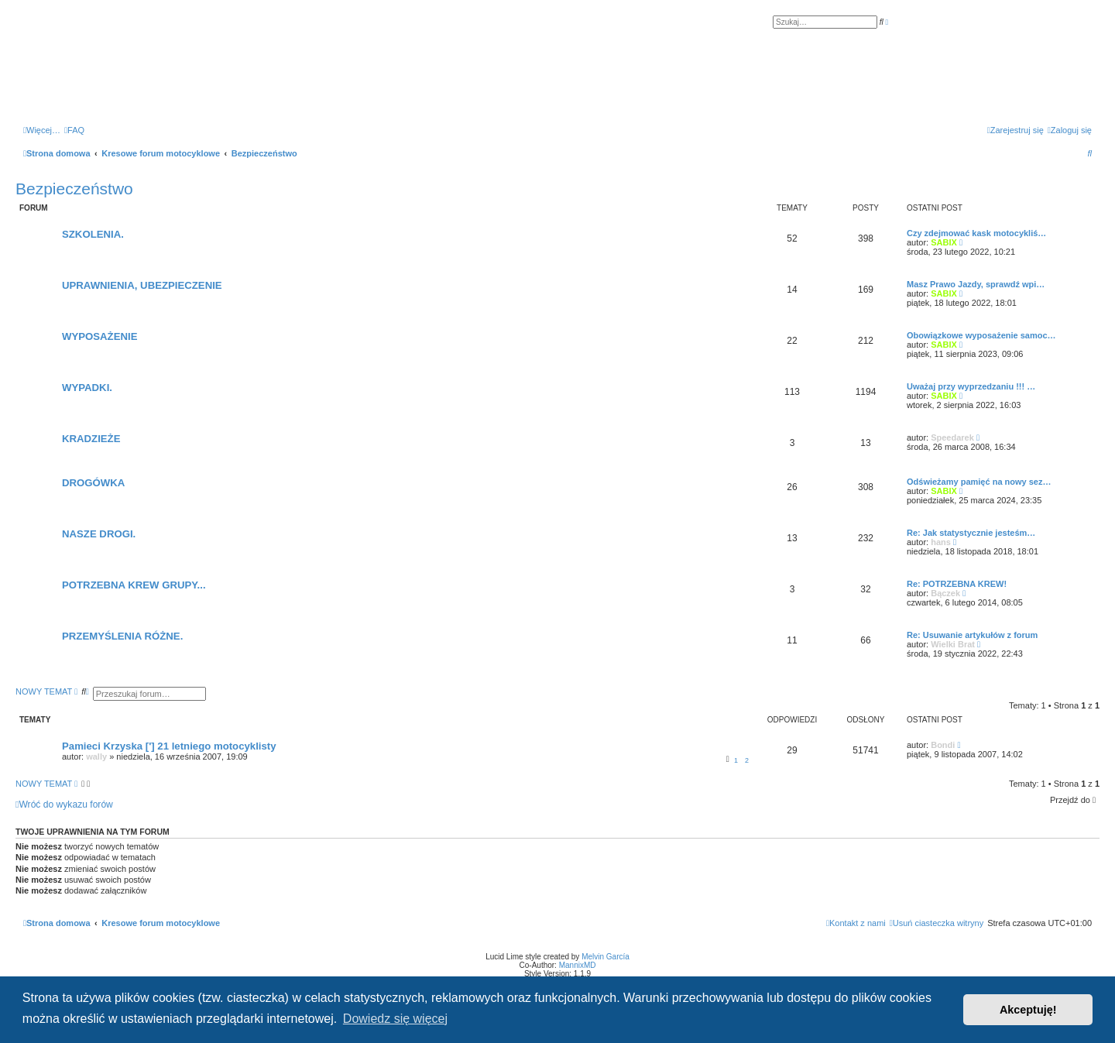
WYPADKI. (87, 387)
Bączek (945, 593)
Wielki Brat (953, 644)
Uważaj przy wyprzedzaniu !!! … (971, 386)
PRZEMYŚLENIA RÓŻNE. (122, 636)
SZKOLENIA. (93, 234)
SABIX (944, 242)
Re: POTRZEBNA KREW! (957, 583)
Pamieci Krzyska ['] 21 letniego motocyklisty (169, 746)
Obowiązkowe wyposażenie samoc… (981, 335)
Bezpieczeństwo (74, 188)
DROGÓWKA (93, 483)
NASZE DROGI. (99, 534)
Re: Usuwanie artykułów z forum (972, 635)
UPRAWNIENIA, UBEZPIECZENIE (142, 285)
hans (941, 542)
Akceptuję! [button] (1028, 1010)
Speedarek (952, 437)
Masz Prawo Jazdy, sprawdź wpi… (976, 284)
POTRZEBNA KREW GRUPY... (134, 585)
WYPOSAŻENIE (99, 336)
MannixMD (577, 965)
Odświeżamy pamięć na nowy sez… (979, 481)
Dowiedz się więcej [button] (395, 1018)
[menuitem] (74, 130)
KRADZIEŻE (91, 438)
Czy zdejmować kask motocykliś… (976, 233)
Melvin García (606, 956)
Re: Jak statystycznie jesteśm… (971, 532)
